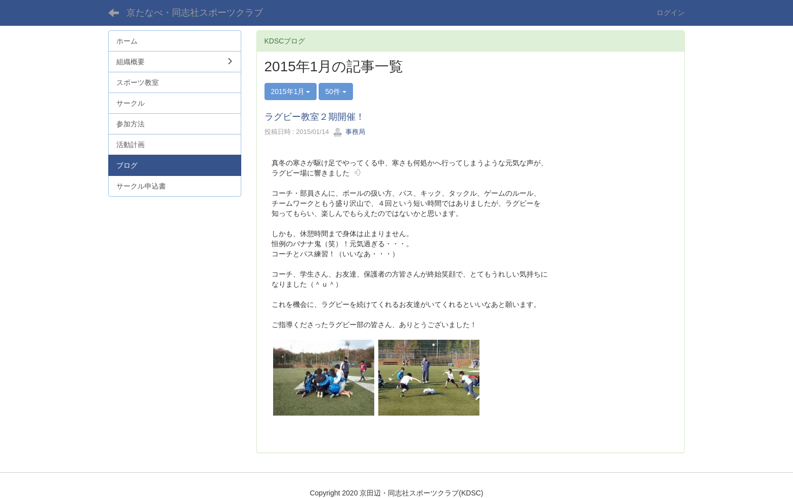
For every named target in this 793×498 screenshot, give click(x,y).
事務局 (349, 131)
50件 (335, 91)
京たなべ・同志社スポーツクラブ (194, 13)
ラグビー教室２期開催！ (315, 117)
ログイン (670, 13)
